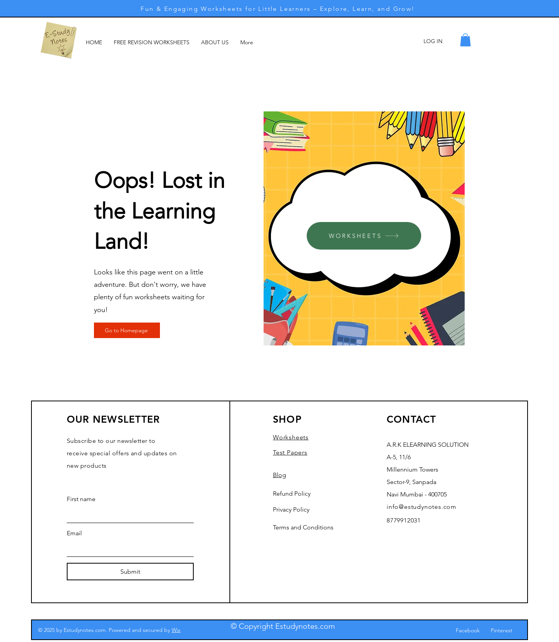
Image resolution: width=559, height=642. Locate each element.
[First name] (128, 514)
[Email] (128, 548)
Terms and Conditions (303, 527)
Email (74, 533)
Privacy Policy (291, 509)
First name (81, 499)
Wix (176, 629)
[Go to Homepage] (127, 330)
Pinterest (501, 630)
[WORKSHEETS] (364, 236)
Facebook (468, 630)
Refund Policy (292, 493)
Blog (279, 475)
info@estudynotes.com (422, 506)
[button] (465, 39)
